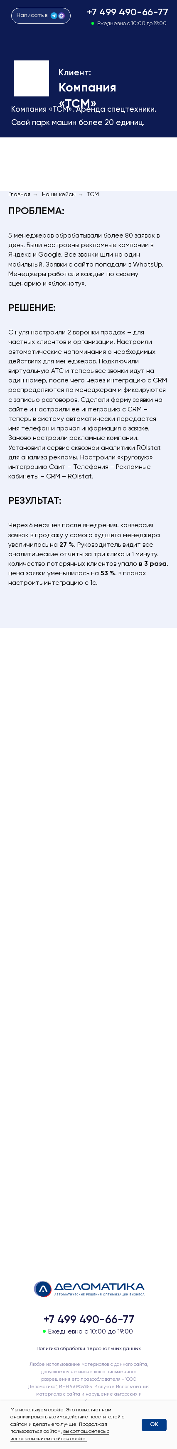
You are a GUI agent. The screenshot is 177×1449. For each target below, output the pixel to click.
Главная (19, 194)
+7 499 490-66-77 (127, 12)
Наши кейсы (59, 194)
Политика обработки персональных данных (89, 1348)
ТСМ (93, 194)
